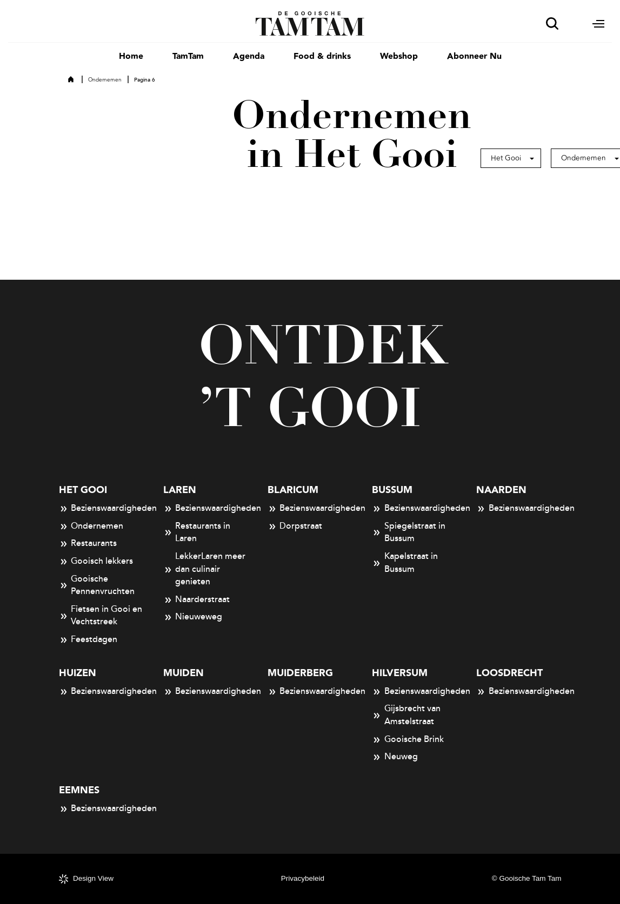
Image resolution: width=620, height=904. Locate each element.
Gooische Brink (408, 739)
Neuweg (395, 757)
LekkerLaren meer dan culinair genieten (204, 569)
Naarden (501, 490)
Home (131, 56)
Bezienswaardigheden (101, 508)
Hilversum (400, 673)
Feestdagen (88, 639)
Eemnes (79, 790)
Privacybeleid (302, 878)
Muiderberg (300, 673)
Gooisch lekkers (96, 561)
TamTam (188, 56)
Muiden (183, 673)
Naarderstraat (196, 599)
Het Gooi (83, 490)
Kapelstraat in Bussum (405, 563)
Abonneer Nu (474, 56)
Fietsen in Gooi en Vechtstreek (101, 616)
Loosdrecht (509, 673)
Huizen (77, 673)
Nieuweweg (193, 617)
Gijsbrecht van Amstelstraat (406, 715)
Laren (179, 490)
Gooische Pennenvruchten (97, 585)
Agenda (248, 56)
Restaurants (88, 543)
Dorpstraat (295, 526)
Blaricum (293, 490)
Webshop (399, 56)
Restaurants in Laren (197, 532)
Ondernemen (105, 80)
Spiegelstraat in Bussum (408, 532)
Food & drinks (322, 56)
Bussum (392, 490)
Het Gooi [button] (506, 158)
